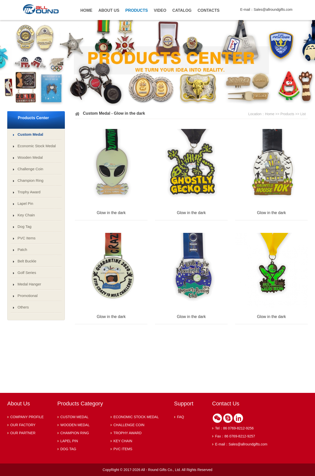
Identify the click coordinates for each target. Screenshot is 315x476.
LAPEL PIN (69, 441)
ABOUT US (108, 10)
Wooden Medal (30, 157)
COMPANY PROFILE (27, 417)
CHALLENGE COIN (128, 425)
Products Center (33, 118)
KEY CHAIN (122, 441)
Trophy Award (29, 192)
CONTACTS (209, 10)
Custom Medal (30, 134)
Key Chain (26, 215)
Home (269, 114)
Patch (22, 249)
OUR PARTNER (23, 433)
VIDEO (160, 10)
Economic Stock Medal (37, 146)
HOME (86, 10)
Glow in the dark (111, 213)
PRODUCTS (136, 10)
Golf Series (27, 272)
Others (23, 307)
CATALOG (182, 10)
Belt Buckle (27, 261)
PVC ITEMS (122, 449)
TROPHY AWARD (127, 433)
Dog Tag (25, 226)
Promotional (28, 295)
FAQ (180, 417)
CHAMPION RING (74, 433)
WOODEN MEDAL (75, 425)
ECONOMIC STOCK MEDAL (136, 417)
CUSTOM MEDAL (74, 417)
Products (287, 114)
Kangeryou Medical (52, 12)
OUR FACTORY (23, 425)
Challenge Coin (30, 169)
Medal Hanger (29, 284)
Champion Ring (30, 180)
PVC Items (27, 238)
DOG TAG (68, 449)
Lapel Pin (25, 203)
